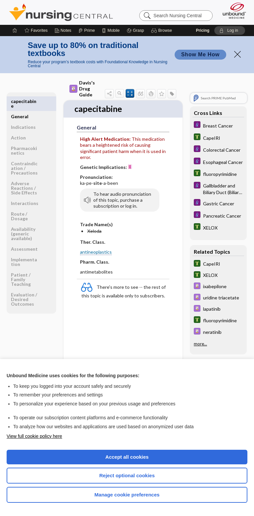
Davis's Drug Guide (82, 88)
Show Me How (200, 54)
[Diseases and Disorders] (218, 125)
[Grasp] (135, 30)
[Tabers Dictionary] (218, 137)
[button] (162, 30)
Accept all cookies (127, 457)
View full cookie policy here (34, 436)
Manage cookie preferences (127, 494)
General (19, 101)
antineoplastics (96, 252)
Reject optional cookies (127, 475)
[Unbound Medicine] (232, 11)
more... (200, 343)
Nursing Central (61, 12)
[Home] (15, 30)
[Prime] (86, 30)
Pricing (202, 30)
